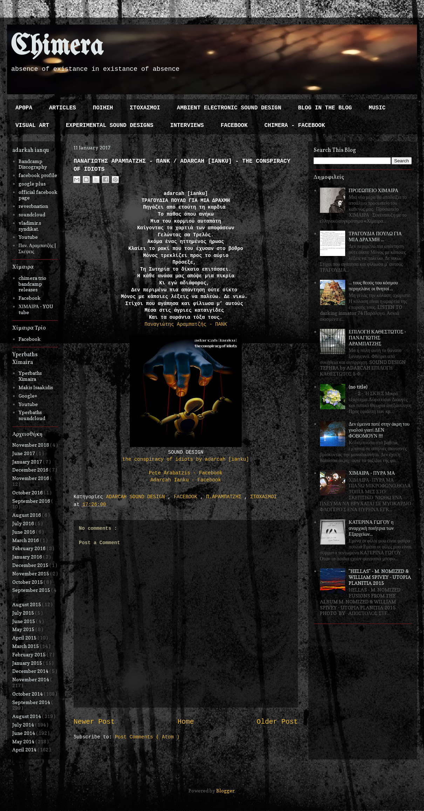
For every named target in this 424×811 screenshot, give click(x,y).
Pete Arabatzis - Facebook (186, 473)
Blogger (225, 790)
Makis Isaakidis (36, 387)
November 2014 (31, 679)
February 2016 (29, 548)
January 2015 (27, 663)
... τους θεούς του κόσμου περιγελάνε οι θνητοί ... (373, 285)
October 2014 (28, 694)
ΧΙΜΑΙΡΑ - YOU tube (36, 309)
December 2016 (30, 470)
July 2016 (23, 523)
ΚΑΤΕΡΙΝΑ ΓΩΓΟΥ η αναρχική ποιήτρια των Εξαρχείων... (371, 528)
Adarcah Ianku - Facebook (185, 480)
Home (185, 722)
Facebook (30, 298)
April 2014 (24, 749)
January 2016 (27, 557)
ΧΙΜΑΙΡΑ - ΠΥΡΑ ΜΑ (372, 473)
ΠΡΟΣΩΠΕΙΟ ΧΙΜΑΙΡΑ (373, 190)
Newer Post (94, 722)
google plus (32, 184)
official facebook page (38, 195)
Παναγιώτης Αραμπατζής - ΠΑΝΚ (185, 324)
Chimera (57, 46)
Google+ (28, 396)
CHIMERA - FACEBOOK (294, 125)
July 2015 (23, 613)
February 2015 (29, 654)
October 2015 (28, 582)
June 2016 (24, 532)
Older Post (277, 722)
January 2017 (27, 462)
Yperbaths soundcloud (32, 415)
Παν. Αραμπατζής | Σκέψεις (37, 248)
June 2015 (24, 621)
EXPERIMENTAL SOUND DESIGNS (109, 125)
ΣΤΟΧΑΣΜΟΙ (145, 108)
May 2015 (23, 629)
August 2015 (27, 604)
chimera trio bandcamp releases (32, 284)
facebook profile (38, 175)
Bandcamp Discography (33, 164)
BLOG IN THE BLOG (325, 108)
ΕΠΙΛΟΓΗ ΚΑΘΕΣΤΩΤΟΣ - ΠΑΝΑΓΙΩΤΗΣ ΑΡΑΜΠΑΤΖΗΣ (377, 337)
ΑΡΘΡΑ (23, 108)
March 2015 (26, 646)
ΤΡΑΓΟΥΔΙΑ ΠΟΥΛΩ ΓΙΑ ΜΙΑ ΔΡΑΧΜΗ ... (375, 236)
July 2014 (23, 725)
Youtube (28, 237)
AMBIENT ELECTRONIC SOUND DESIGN (229, 108)
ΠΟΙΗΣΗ (103, 108)
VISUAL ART (32, 125)
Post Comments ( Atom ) (147, 737)
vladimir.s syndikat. (30, 226)
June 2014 (24, 733)
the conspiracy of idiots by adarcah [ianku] (185, 459)
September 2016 (31, 501)
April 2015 (24, 638)
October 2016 (28, 492)
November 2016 (31, 478)
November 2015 (31, 573)
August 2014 (27, 716)
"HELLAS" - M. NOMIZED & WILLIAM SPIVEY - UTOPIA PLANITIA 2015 (380, 577)
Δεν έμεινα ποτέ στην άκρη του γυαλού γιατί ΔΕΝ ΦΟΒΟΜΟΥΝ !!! (379, 430)
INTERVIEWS (187, 125)
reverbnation (33, 206)
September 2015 (31, 590)
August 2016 (27, 515)
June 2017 (24, 453)
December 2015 (30, 565)
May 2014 (23, 741)
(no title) (358, 387)
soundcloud (32, 214)
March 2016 (26, 540)
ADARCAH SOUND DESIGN (136, 497)
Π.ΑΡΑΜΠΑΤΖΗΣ (225, 497)
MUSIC (377, 108)
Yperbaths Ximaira (30, 376)
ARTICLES (62, 108)
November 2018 (31, 445)
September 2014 (31, 702)
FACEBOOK (234, 125)
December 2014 (30, 671)
